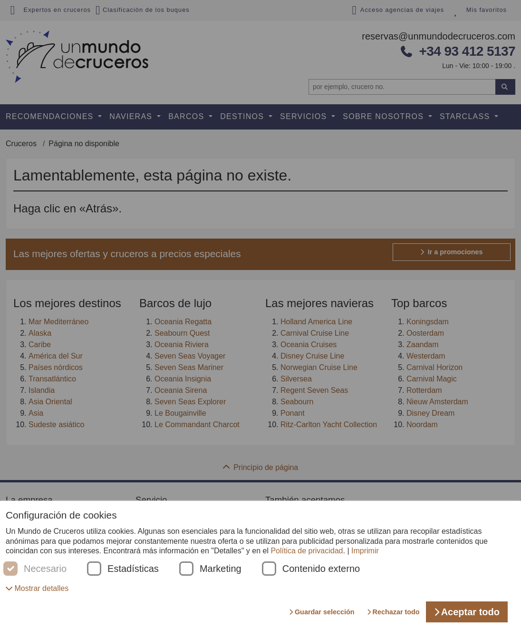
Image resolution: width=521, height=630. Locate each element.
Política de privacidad (306, 551)
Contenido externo (321, 569)
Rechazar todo (393, 612)
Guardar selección (322, 612)
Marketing (220, 569)
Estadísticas (133, 569)
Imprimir (365, 551)
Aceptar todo (467, 612)
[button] (37, 588)
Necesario (45, 569)
